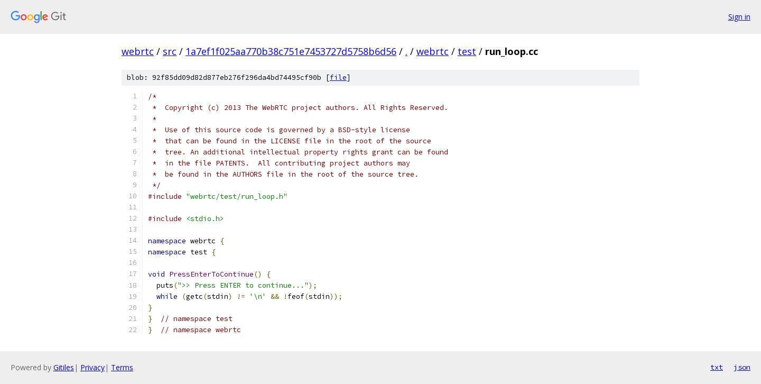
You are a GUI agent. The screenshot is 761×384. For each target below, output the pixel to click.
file (338, 77)
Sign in (739, 17)
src (170, 51)
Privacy (92, 367)
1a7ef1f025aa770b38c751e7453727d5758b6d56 (290, 51)
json (742, 367)
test (467, 51)
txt (716, 367)
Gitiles (63, 367)
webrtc (138, 51)
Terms (122, 367)
